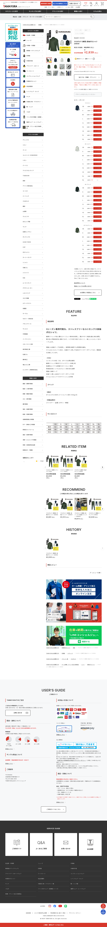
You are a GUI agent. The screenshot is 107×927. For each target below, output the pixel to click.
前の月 (24, 461)
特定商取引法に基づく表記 (57, 913)
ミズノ (24, 145)
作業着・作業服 (29, 45)
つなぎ (26, 111)
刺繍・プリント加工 (49, 7)
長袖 (74, 647)
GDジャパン (26, 252)
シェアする (85, 299)
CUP (24, 247)
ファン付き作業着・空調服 (32, 117)
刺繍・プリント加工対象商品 (32, 127)
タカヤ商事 (26, 298)
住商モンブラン (27, 232)
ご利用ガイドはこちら (53, 809)
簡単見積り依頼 (46, 3)
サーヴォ (25, 313)
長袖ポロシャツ (91, 664)
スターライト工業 (28, 344)
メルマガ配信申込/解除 (40, 913)
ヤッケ (26, 96)
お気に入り (85, 4)
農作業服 (25, 404)
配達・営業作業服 (28, 414)
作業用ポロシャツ (29, 81)
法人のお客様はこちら (60, 3)
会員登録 (28, 913)
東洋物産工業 (26, 349)
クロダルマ (26, 201)
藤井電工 (25, 359)
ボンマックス (26, 237)
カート (102, 4)
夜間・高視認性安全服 (29, 445)
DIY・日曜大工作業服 (29, 424)
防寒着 (26, 55)
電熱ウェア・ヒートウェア (32, 122)
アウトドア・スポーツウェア (13, 873)
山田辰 (24, 211)
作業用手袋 (28, 60)
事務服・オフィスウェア (31, 50)
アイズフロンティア (28, 170)
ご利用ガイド (60, 7)
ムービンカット (27, 283)
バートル (25, 165)
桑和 (24, 206)
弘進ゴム (25, 354)
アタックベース (27, 323)
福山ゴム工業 (26, 364)
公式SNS (42, 906)
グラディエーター (28, 288)
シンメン (25, 262)
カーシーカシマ (27, 257)
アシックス (26, 140)
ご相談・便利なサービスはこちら (53, 925)
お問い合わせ (73, 3)
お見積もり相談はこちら (88, 292)
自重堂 (24, 308)
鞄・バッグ (28, 106)
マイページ (96, 4)
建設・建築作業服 (28, 383)
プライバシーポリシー (75, 913)
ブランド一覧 (65, 659)
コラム (97, 11)
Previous (48, 42)
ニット (83, 664)
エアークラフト (27, 303)
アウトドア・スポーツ (31, 65)
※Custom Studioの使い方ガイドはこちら (84, 71)
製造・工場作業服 (28, 388)
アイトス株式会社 (28, 186)
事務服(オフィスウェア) (12, 868)
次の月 (42, 461)
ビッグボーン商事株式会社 (30, 369)
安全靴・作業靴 (29, 35)
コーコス (25, 191)
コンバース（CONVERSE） (30, 155)
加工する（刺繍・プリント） (88, 77)
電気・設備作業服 (28, 409)
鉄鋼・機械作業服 (28, 394)
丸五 (24, 278)
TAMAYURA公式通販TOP (29, 24)
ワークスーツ (28, 71)
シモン (24, 160)
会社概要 (78, 7)
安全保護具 (28, 86)
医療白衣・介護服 (28, 450)
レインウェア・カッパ (31, 91)
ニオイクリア (26, 293)
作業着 (39, 24)
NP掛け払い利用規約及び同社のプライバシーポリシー (72, 760)
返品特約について (79, 283)
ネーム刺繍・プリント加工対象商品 (70, 664)
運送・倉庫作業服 (28, 434)
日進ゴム (25, 267)
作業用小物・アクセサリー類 (46, 883)
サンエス (25, 329)
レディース (70, 653)
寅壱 (24, 180)
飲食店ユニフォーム (28, 429)
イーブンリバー (27, 339)
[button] (45, 467)
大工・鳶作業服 (27, 399)
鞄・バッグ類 (74, 883)
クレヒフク (26, 216)
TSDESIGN (26, 175)
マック (24, 226)
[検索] (69, 17)
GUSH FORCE (27, 242)
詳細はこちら (9, 749)
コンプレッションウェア (31, 76)
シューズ (27, 40)
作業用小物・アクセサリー (32, 101)
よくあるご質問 (69, 7)
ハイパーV (26, 272)
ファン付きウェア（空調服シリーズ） (48, 888)
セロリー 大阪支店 (28, 318)
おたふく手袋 (26, 221)
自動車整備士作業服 (28, 419)
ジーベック (26, 196)
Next (69, 42)
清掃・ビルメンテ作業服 (29, 440)
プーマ (24, 150)
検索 (91, 4)
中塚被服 (25, 334)
